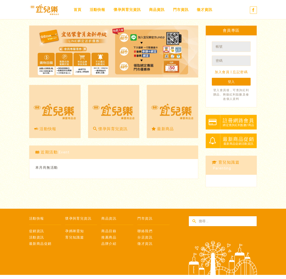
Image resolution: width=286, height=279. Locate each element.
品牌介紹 (108, 244)
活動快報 (97, 10)
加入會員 (222, 72)
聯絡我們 (144, 231)
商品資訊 (157, 10)
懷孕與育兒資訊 (127, 10)
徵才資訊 (204, 10)
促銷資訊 (36, 231)
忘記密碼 (240, 72)
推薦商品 (108, 237)
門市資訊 (181, 10)
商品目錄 (108, 231)
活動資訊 (36, 237)
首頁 (77, 10)
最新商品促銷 (40, 244)
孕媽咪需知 (74, 231)
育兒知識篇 (74, 237)
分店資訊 (144, 237)
